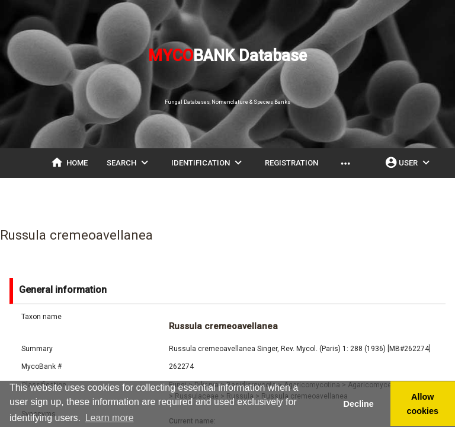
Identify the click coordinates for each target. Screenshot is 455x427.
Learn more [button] (109, 418)
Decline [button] (358, 404)
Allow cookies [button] (423, 404)
